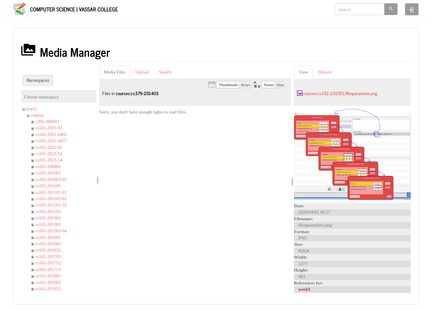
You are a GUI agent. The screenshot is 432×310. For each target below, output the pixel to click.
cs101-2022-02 (48, 147)
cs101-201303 (48, 224)
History (325, 72)
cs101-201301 (48, 217)
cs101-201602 (48, 243)
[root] (31, 108)
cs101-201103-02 (51, 198)
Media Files (114, 72)
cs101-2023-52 (48, 153)
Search (165, 72)
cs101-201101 (48, 185)
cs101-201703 (48, 256)
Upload (142, 72)
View (303, 72)
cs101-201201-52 (51, 205)
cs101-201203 (48, 211)
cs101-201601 (48, 237)
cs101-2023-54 (48, 160)
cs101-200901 (48, 166)
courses (37, 115)
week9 (304, 289)
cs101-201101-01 (51, 192)
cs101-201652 (48, 250)
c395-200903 (47, 121)
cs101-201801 (48, 275)
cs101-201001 (48, 172)
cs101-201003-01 (51, 179)
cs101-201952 (48, 288)
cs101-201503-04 (51, 230)
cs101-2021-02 (48, 127)
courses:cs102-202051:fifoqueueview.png (339, 93)
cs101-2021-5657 (51, 140)
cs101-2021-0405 (51, 134)
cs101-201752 (48, 262)
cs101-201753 (48, 269)
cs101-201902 (48, 282)
